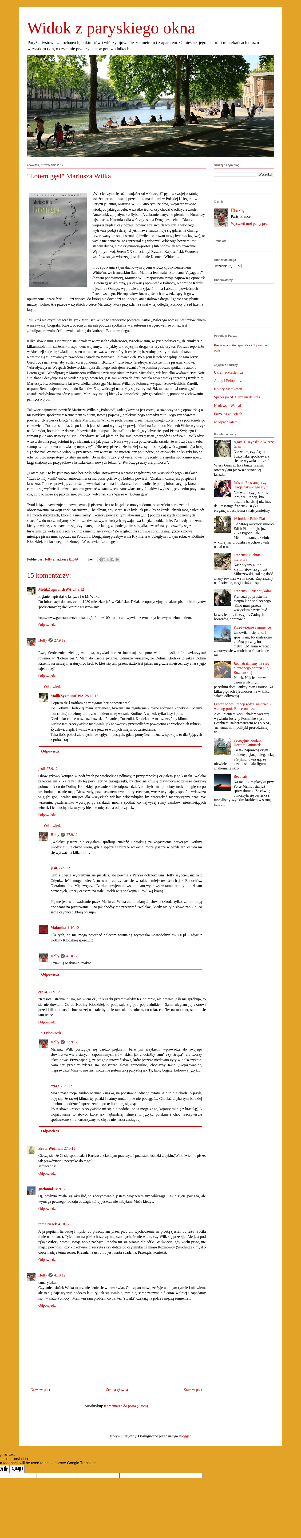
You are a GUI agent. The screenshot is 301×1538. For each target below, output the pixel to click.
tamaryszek (47, 1224)
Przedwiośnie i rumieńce (252, 627)
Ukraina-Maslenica (228, 372)
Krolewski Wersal (227, 406)
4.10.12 (72, 956)
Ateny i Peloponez (228, 381)
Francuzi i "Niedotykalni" (253, 591)
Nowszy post (40, 1390)
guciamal (45, 1189)
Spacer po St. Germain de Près (237, 397)
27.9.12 (78, 589)
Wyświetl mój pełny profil (250, 223)
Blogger (185, 1436)
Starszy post (193, 1390)
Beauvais (240, 776)
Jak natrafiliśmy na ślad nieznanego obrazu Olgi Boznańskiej (251, 667)
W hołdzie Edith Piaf (249, 519)
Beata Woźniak (50, 1148)
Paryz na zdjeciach (228, 414)
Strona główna (117, 1390)
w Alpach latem (226, 422)
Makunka (58, 928)
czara (42, 992)
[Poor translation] (17, 1469)
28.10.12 (91, 696)
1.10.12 (73, 928)
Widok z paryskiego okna (111, 28)
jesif (41, 769)
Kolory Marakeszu (228, 389)
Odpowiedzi (53, 687)
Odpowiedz (47, 625)
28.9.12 (66, 1086)
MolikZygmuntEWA (54, 589)
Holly (42, 640)
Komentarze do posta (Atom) (126, 1406)
